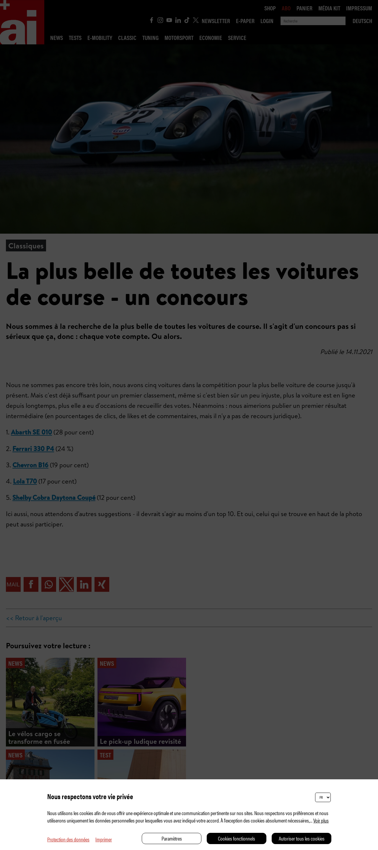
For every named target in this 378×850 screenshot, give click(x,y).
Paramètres (172, 838)
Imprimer (103, 839)
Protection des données (68, 839)
